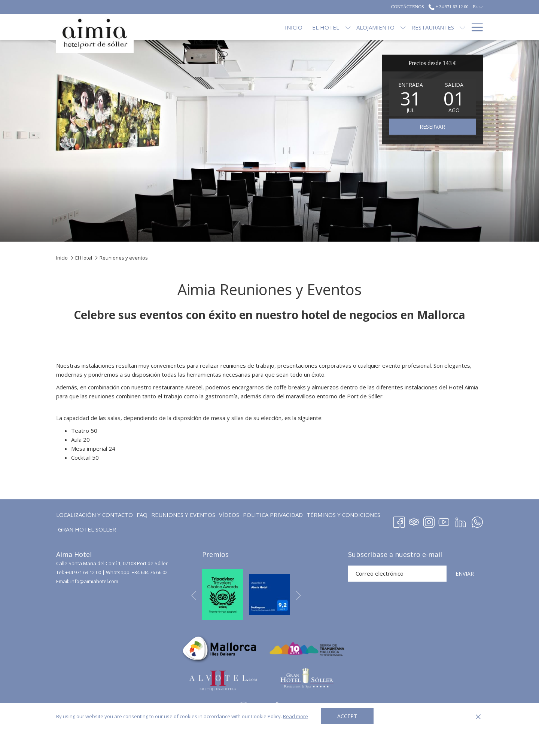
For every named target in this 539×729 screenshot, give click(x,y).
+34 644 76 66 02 (150, 572)
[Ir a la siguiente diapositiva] (298, 595)
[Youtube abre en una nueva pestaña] (444, 521)
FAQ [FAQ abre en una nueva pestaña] (142, 516)
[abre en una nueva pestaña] (222, 593)
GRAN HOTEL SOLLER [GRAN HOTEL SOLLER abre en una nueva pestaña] (87, 530)
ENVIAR (465, 573)
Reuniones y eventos (183, 514)
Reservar (432, 126)
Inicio (62, 257)
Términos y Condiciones (343, 514)
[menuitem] (234, 27)
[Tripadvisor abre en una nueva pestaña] (414, 521)
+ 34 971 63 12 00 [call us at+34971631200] (449, 6)
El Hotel (83, 257)
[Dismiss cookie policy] (478, 716)
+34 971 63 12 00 (83, 572)
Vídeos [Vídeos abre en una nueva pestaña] (229, 516)
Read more (295, 716)
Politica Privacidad (273, 514)
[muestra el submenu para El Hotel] (288, 27)
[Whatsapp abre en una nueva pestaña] (477, 521)
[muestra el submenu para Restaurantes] (402, 27)
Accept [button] (347, 716)
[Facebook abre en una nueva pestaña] (399, 521)
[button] (410, 97)
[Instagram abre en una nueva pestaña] (429, 521)
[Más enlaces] (474, 27)
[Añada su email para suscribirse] (397, 574)
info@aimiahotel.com (94, 581)
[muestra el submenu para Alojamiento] (343, 27)
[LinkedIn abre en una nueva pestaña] (460, 521)
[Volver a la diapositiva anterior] (193, 595)
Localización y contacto (94, 514)
